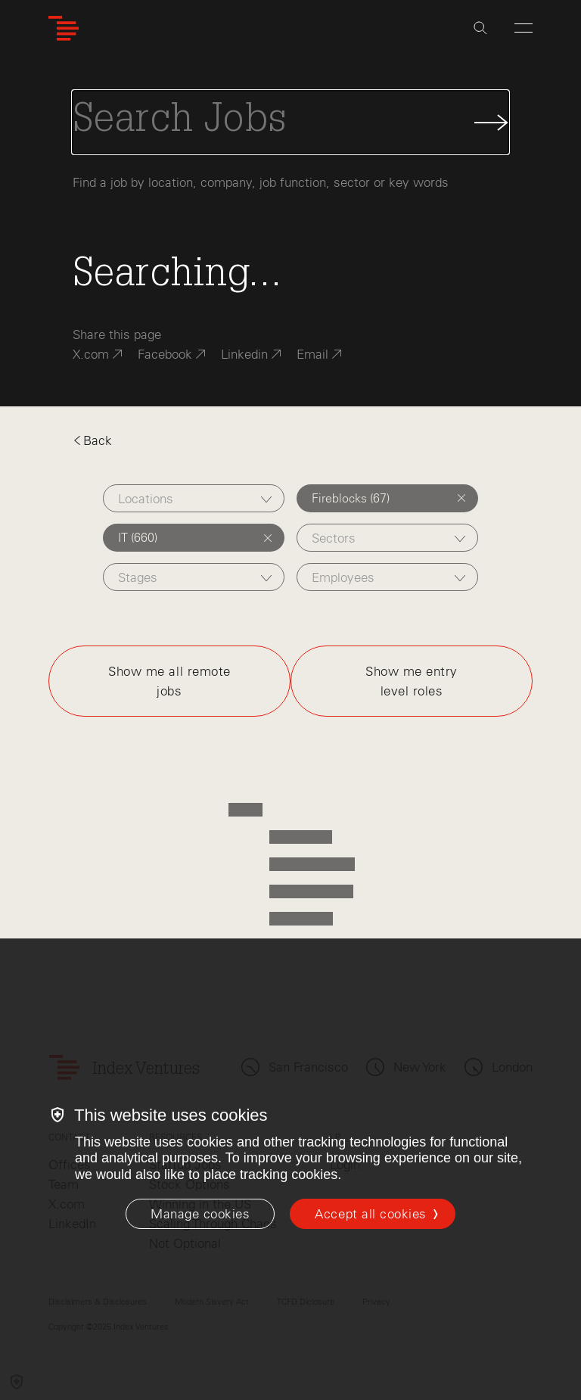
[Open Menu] (523, 28)
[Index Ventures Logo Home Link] (63, 28)
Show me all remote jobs (169, 681)
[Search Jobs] (290, 122)
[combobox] (194, 498)
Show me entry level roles (411, 681)
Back (92, 440)
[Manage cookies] (200, 1214)
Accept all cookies (370, 1213)
